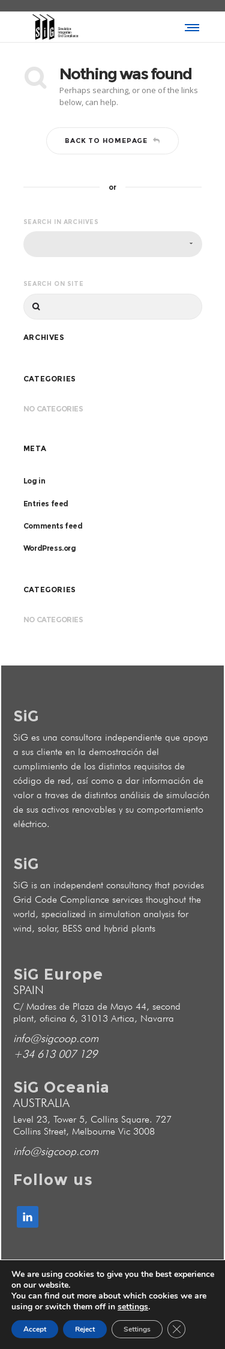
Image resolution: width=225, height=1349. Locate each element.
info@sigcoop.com (55, 1038)
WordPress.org (49, 548)
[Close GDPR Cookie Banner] (176, 1329)
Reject (85, 1329)
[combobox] (112, 244)
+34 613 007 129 (55, 1053)
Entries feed (45, 503)
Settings (137, 1329)
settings (133, 1307)
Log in (34, 480)
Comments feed (53, 525)
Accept (34, 1329)
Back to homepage (112, 140)
